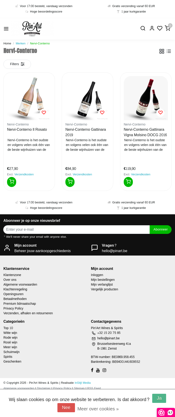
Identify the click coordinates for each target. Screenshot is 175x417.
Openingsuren (13, 294)
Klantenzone (12, 275)
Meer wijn (10, 347)
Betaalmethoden (15, 299)
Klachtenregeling (15, 289)
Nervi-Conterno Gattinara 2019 (85, 132)
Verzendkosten (24, 174)
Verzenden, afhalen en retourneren (28, 313)
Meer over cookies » (98, 409)
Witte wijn (10, 333)
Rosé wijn (10, 342)
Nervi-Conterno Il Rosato (27, 130)
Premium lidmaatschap (19, 304)
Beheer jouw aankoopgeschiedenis (42, 251)
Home (7, 43)
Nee (66, 408)
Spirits (7, 357)
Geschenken (12, 361)
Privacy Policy (13, 308)
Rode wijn (10, 337)
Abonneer (161, 229)
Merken (21, 43)
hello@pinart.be (114, 251)
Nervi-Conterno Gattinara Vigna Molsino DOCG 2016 (145, 132)
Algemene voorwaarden (20, 284)
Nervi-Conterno (40, 43)
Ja (159, 398)
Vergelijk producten (104, 289)
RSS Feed (94, 388)
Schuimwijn (11, 352)
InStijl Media (82, 383)
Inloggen (97, 275)
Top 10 (8, 328)
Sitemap (79, 388)
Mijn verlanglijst (102, 284)
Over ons (9, 280)
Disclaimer (44, 388)
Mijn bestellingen (103, 280)
